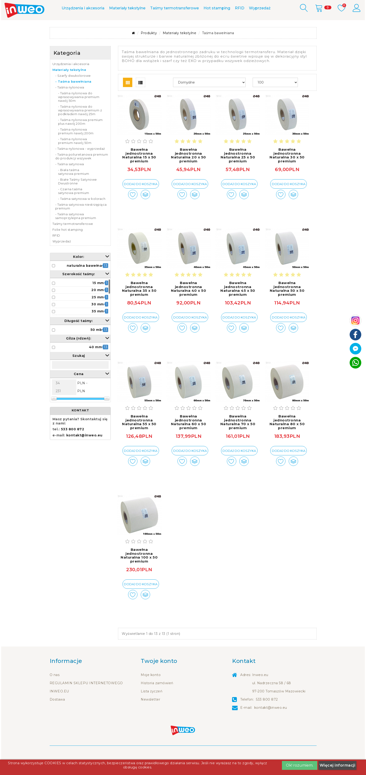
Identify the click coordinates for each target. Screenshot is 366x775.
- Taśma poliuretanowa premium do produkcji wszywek (81, 169)
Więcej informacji (337, 765)
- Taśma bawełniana (73, 95)
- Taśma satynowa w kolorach (82, 212)
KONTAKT (80, 423)
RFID (239, 21)
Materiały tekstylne (127, 21)
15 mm (98, 296)
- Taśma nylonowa (69, 100)
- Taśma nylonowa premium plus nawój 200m (80, 135)
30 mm (97, 317)
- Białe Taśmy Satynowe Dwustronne (77, 194)
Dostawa (57, 713)
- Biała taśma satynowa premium (73, 185)
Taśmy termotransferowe (174, 21)
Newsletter (150, 713)
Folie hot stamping (67, 243)
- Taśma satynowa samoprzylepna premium (75, 229)
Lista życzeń (151, 704)
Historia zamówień (157, 696)
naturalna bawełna (84, 279)
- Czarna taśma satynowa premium (73, 204)
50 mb (96, 343)
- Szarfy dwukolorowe (73, 89)
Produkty (149, 46)
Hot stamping (216, 21)
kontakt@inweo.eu (84, 448)
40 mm (95, 360)
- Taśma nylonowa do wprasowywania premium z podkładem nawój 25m (80, 123)
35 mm (98, 324)
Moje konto (151, 688)
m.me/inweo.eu (177, 6)
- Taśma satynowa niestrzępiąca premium (81, 219)
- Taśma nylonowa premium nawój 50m (75, 154)
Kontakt (102, 6)
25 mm (98, 310)
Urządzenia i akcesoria (83, 21)
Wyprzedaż (259, 21)
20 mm (97, 303)
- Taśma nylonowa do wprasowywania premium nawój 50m (79, 110)
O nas (55, 688)
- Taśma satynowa (69, 177)
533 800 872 (137, 6)
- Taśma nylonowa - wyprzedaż (80, 162)
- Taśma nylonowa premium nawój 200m (76, 144)
